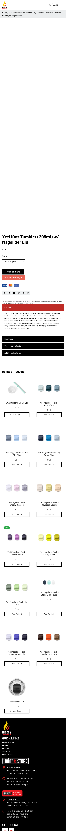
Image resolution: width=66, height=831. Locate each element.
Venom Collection (17, 297)
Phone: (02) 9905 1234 (17, 767)
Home (4, 13)
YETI (11, 13)
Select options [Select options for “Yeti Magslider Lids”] (16, 705)
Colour (4, 250)
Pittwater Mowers (8, 736)
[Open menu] (61, 5)
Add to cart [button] (49, 409)
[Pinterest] (28, 286)
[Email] (14, 286)
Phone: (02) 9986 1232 (17, 799)
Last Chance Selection (25, 295)
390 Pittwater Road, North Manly (22, 764)
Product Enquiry (14, 271)
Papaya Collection (36, 295)
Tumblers (40, 13)
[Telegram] (23, 286)
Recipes (5, 739)
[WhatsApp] (18, 286)
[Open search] (50, 5)
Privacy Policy (7, 748)
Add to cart (13, 265)
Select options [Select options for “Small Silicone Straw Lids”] (16, 409)
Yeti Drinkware (20, 13)
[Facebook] (9, 286)
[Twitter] (4, 286)
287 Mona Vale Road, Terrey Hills (22, 796)
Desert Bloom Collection (14, 295)
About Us (5, 742)
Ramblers (31, 13)
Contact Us (6, 745)
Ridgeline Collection (51, 295)
